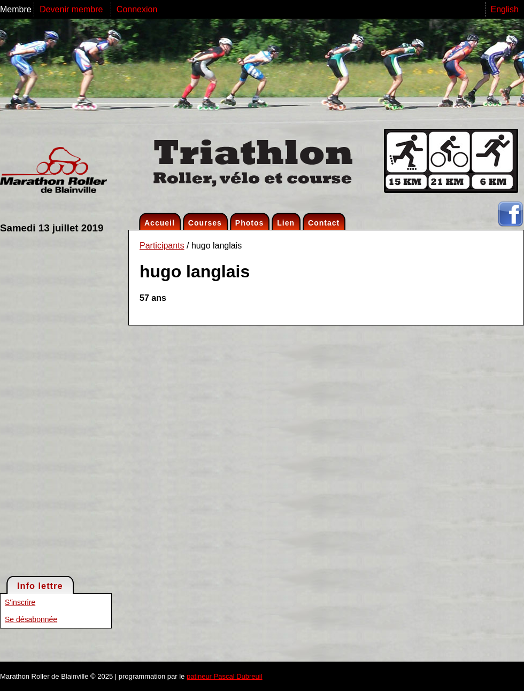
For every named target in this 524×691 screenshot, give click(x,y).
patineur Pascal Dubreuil (225, 676)
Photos (249, 223)
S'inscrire (20, 602)
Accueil (159, 223)
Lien (286, 223)
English (505, 9)
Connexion (137, 9)
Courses (205, 223)
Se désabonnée (31, 619)
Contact (324, 223)
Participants (162, 245)
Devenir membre (72, 9)
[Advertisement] (43, 404)
